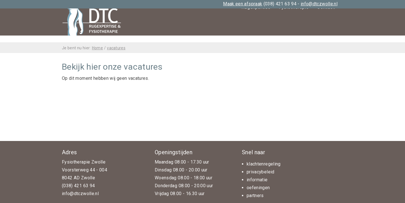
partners (255, 195)
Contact (326, 35)
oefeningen (258, 187)
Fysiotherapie (294, 35)
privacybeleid (260, 172)
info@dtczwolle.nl (319, 3)
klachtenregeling (264, 164)
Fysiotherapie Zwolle (83, 162)
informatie (257, 179)
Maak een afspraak (242, 3)
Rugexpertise (256, 35)
